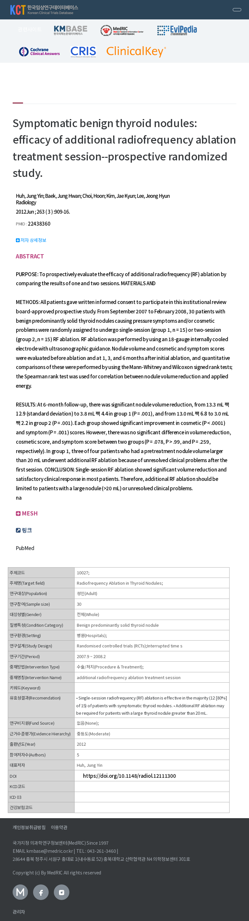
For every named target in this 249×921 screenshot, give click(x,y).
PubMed (25, 548)
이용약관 (59, 827)
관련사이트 (30, 29)
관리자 (19, 911)
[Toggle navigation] (237, 9)
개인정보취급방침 (29, 827)
